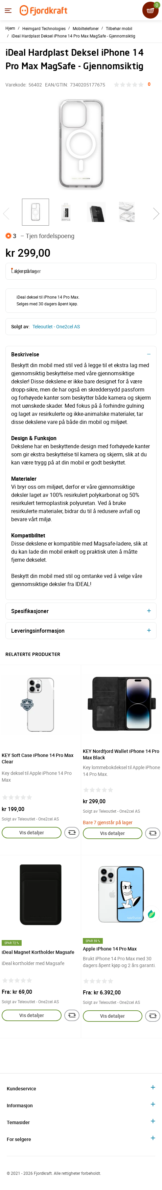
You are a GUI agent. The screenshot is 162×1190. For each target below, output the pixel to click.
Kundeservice (21, 1088)
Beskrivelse (25, 354)
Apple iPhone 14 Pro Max (110, 948)
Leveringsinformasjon (38, 630)
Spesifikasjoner (30, 611)
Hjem (10, 28)
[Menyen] (8, 10)
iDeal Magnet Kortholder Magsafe (38, 952)
